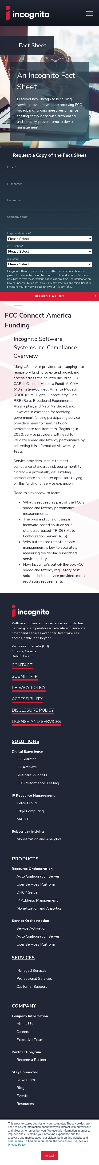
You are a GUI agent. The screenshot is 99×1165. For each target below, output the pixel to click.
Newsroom (25, 1079)
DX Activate (26, 767)
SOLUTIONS (25, 741)
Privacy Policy (16, 1144)
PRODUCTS (25, 859)
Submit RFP (25, 676)
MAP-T (22, 819)
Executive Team (29, 1039)
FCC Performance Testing (37, 783)
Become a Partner (31, 1059)
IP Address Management (37, 900)
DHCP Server (27, 892)
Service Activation (31, 928)
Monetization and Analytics (39, 839)
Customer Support (31, 986)
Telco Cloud (26, 803)
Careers (22, 1031)
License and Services (36, 721)
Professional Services (34, 978)
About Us (24, 1023)
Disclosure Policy (33, 710)
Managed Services (31, 970)
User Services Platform (35, 884)
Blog (20, 1087)
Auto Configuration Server (37, 876)
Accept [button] (49, 1155)
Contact (22, 665)
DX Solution (26, 759)
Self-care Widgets (31, 775)
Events (22, 1095)
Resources (25, 1103)
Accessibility (27, 699)
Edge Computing (30, 811)
